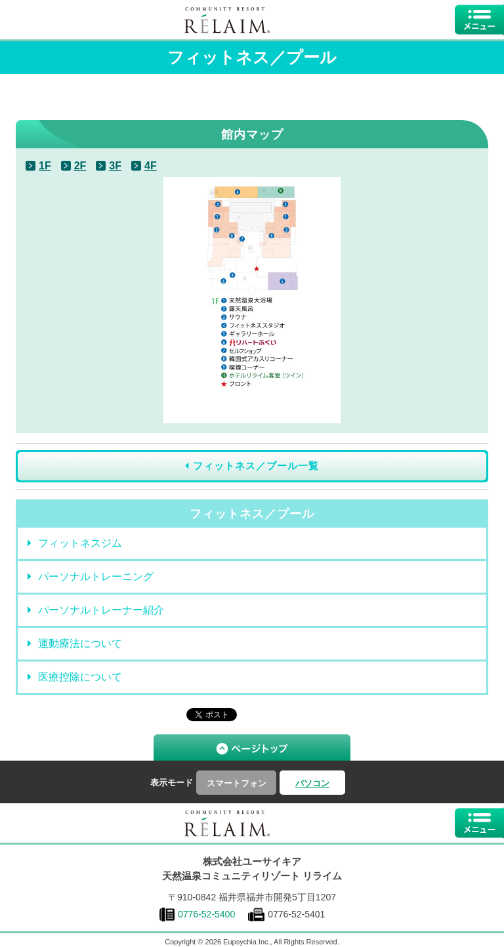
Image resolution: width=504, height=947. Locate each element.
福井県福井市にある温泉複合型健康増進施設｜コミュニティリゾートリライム (227, 19)
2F (80, 165)
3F (115, 165)
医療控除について (75, 677)
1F (45, 165)
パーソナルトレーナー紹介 (96, 610)
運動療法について (75, 643)
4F (150, 165)
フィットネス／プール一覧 (251, 465)
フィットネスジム (75, 543)
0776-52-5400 (206, 914)
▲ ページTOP (252, 747)
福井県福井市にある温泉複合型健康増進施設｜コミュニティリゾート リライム (227, 823)
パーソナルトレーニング (91, 576)
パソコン (312, 783)
